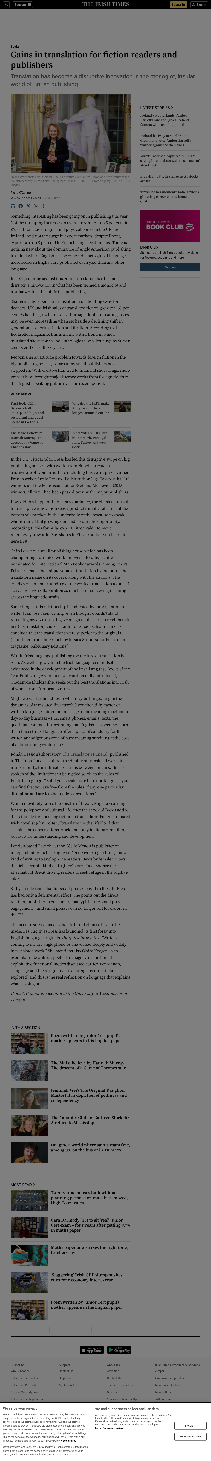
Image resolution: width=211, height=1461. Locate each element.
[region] (105, 1431)
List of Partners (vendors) (110, 1428)
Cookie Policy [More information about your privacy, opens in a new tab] (68, 1440)
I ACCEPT (190, 1425)
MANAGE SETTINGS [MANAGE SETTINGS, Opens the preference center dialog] (190, 1436)
